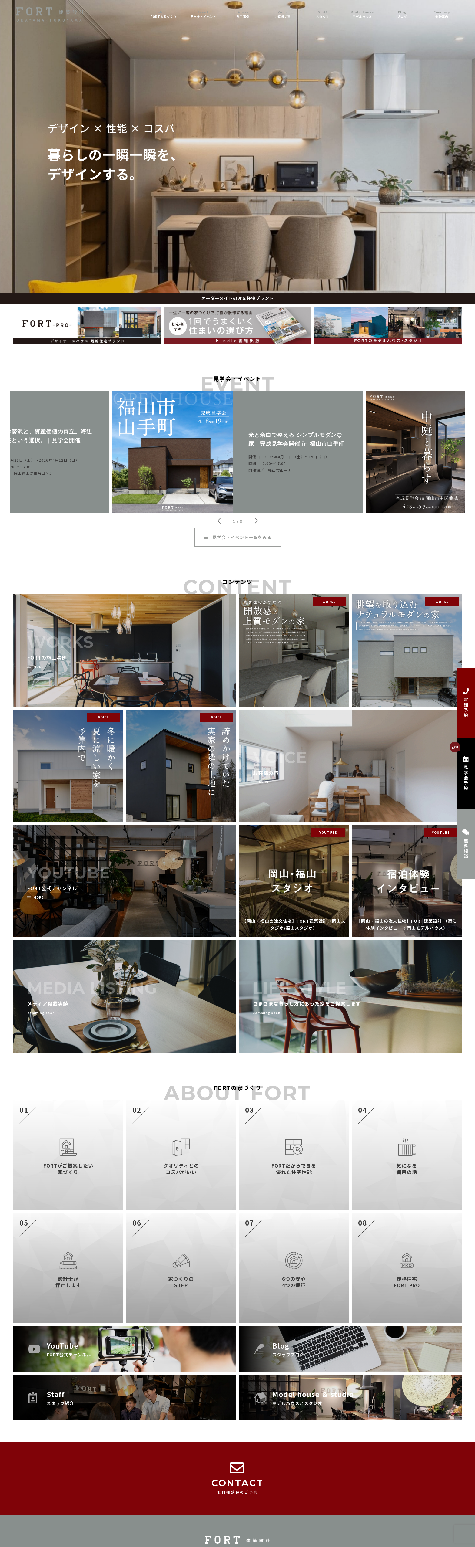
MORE (38, 666)
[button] (219, 521)
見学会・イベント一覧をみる (237, 537)
